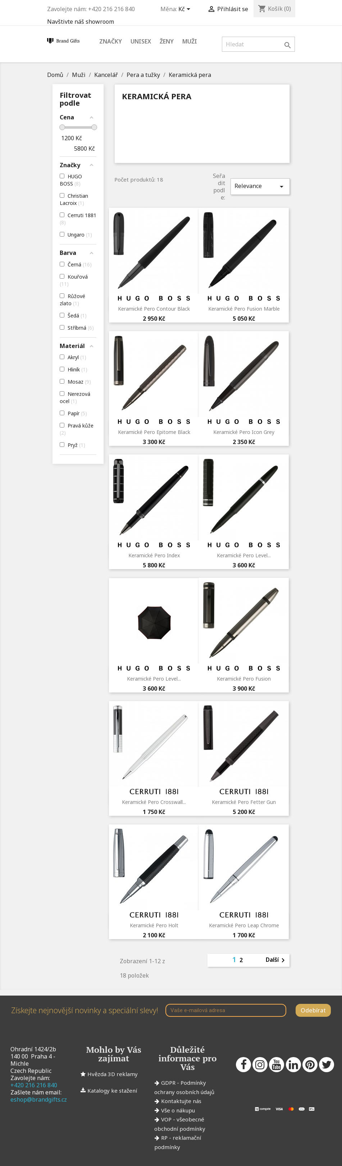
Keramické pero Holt (154, 925)
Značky (110, 41)
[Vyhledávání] (258, 44)
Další (276, 960)
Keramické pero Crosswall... (154, 802)
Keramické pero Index (154, 555)
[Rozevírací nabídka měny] (185, 9)
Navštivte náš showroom (80, 22)
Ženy (167, 41)
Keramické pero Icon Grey (243, 432)
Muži (189, 41)
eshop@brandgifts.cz (38, 1099)
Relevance (260, 186)
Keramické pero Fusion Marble (244, 308)
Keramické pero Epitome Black (154, 432)
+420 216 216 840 (33, 1085)
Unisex (141, 41)
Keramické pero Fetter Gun (244, 802)
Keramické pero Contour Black (154, 308)
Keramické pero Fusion (244, 678)
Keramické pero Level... (244, 555)
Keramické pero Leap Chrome (244, 925)
